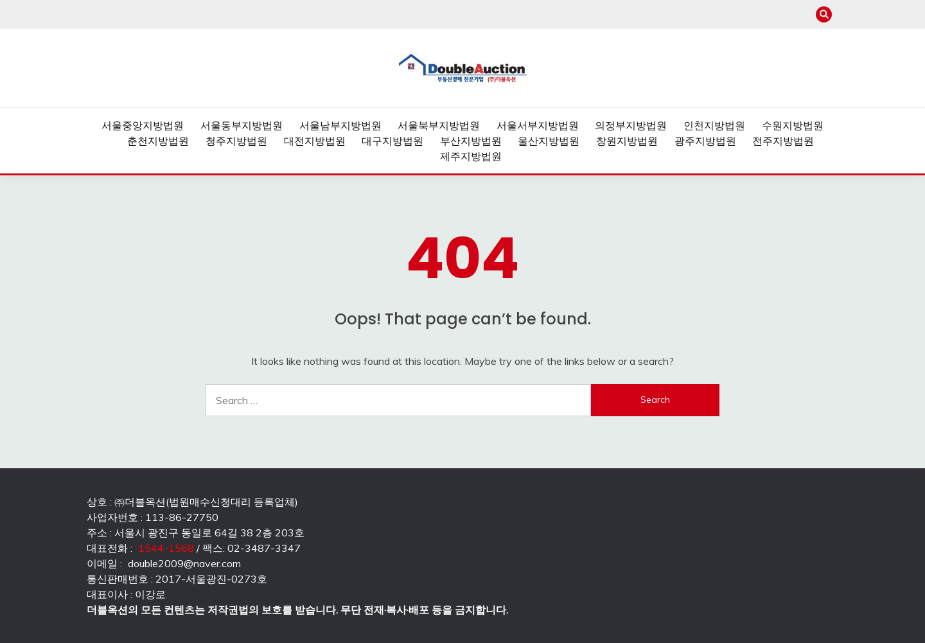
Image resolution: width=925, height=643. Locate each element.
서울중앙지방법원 (142, 125)
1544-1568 (166, 548)
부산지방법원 (471, 140)
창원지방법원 (627, 140)
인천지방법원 (714, 125)
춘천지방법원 (158, 140)
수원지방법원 (793, 125)
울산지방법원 (548, 140)
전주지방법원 (783, 140)
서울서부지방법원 (538, 125)
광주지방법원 (705, 140)
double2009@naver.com (184, 563)
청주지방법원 (236, 140)
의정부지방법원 (631, 125)
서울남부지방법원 (340, 125)
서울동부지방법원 (241, 125)
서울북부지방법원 (439, 125)
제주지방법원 (471, 156)
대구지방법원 (392, 140)
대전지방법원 (315, 140)
